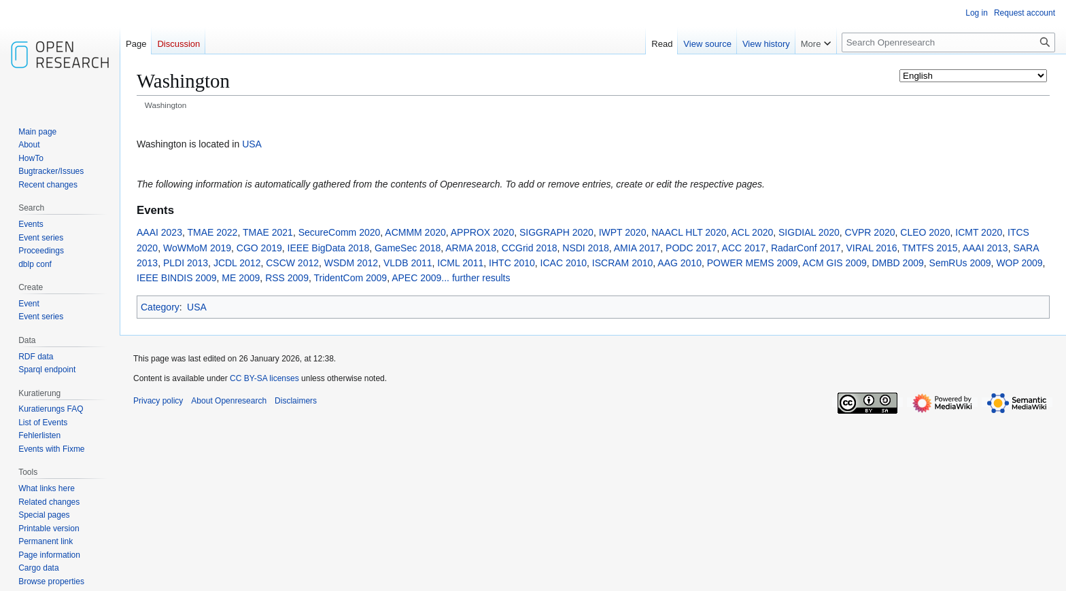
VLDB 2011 (407, 262)
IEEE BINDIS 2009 (177, 277)
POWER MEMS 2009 (752, 262)
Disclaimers (296, 401)
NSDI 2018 (585, 248)
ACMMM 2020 (415, 232)
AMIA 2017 (637, 248)
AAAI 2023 (159, 232)
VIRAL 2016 (871, 248)
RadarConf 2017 (806, 248)
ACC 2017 (744, 248)
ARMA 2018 (470, 248)
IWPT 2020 (623, 232)
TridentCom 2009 (350, 277)
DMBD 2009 (898, 262)
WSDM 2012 (351, 262)
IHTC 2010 (512, 262)
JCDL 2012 (237, 262)
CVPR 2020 (870, 232)
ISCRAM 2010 (622, 262)
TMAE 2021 (268, 232)
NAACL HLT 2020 (688, 232)
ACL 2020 (753, 232)
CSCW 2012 (292, 262)
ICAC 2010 (563, 262)
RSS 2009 (287, 277)
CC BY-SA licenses (264, 378)
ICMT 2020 (978, 232)
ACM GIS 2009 (835, 262)
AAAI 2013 (985, 248)
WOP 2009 (1019, 262)
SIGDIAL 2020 (809, 232)
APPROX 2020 (482, 232)
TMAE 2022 (212, 232)
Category (160, 307)
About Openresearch (228, 401)
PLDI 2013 (185, 262)
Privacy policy (158, 401)
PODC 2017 (691, 248)
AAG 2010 (679, 262)
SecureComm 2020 (339, 232)
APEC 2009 (416, 277)
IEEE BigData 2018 (329, 248)
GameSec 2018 (408, 248)
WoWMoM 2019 (197, 248)
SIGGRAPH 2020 (556, 232)
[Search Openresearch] (948, 42)
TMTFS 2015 (930, 248)
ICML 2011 (460, 262)
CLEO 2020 (925, 232)
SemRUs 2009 (960, 262)
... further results (475, 277)
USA (252, 144)
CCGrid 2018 (529, 248)
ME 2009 (241, 277)
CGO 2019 (259, 248)
